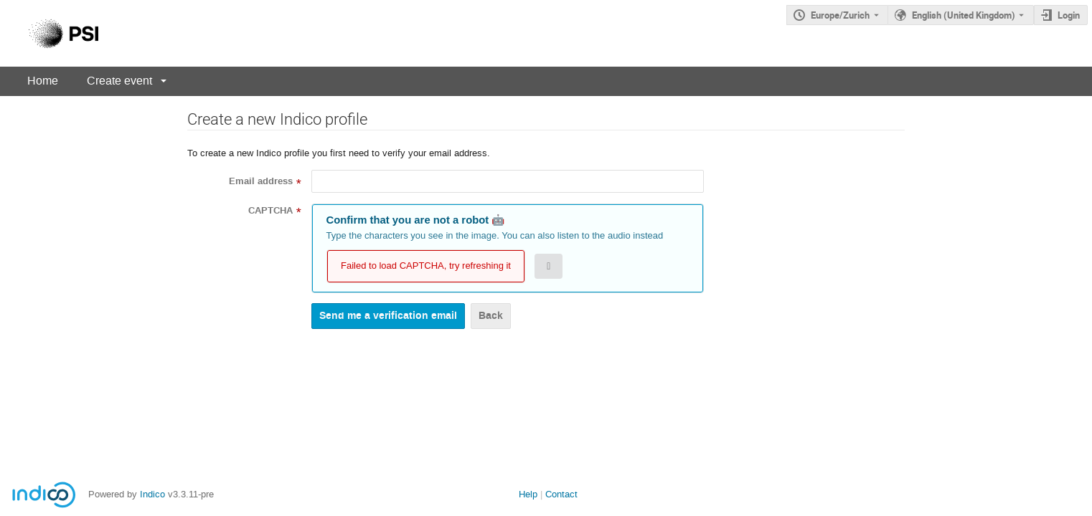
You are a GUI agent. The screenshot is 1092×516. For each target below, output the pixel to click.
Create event (119, 80)
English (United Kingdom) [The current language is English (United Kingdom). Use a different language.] (963, 15)
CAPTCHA (270, 210)
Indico (152, 494)
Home (42, 80)
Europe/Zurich (840, 15)
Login (1069, 15)
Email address (261, 181)
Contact (561, 494)
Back (491, 315)
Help (528, 494)
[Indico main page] (49, 33)
